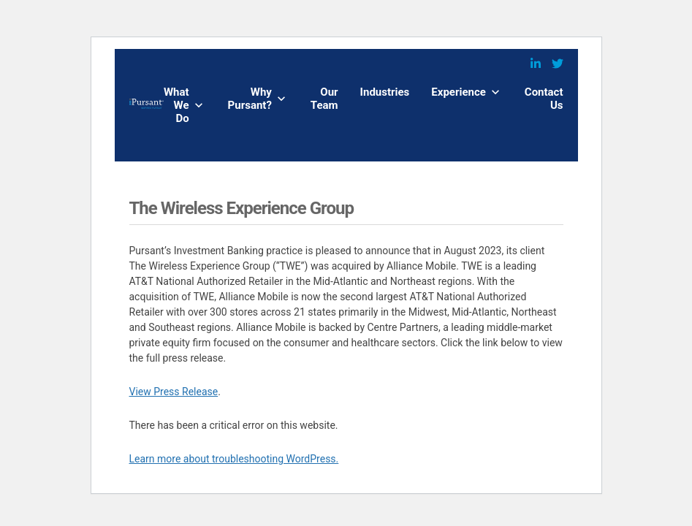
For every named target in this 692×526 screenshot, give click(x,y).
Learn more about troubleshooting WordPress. (234, 459)
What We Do (176, 105)
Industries (385, 92)
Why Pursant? (250, 98)
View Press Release (173, 391)
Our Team (324, 98)
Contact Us (544, 98)
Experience (458, 92)
